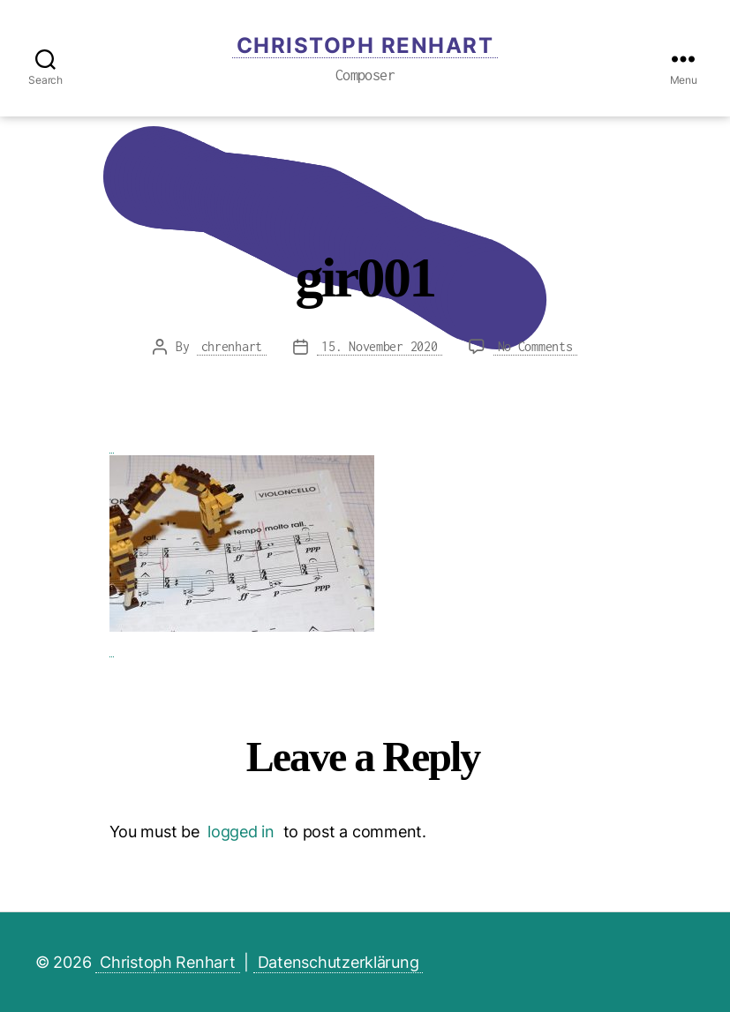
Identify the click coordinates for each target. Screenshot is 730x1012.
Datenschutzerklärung (338, 962)
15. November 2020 (379, 346)
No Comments (537, 346)
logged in (241, 831)
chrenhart (232, 346)
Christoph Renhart (365, 46)
